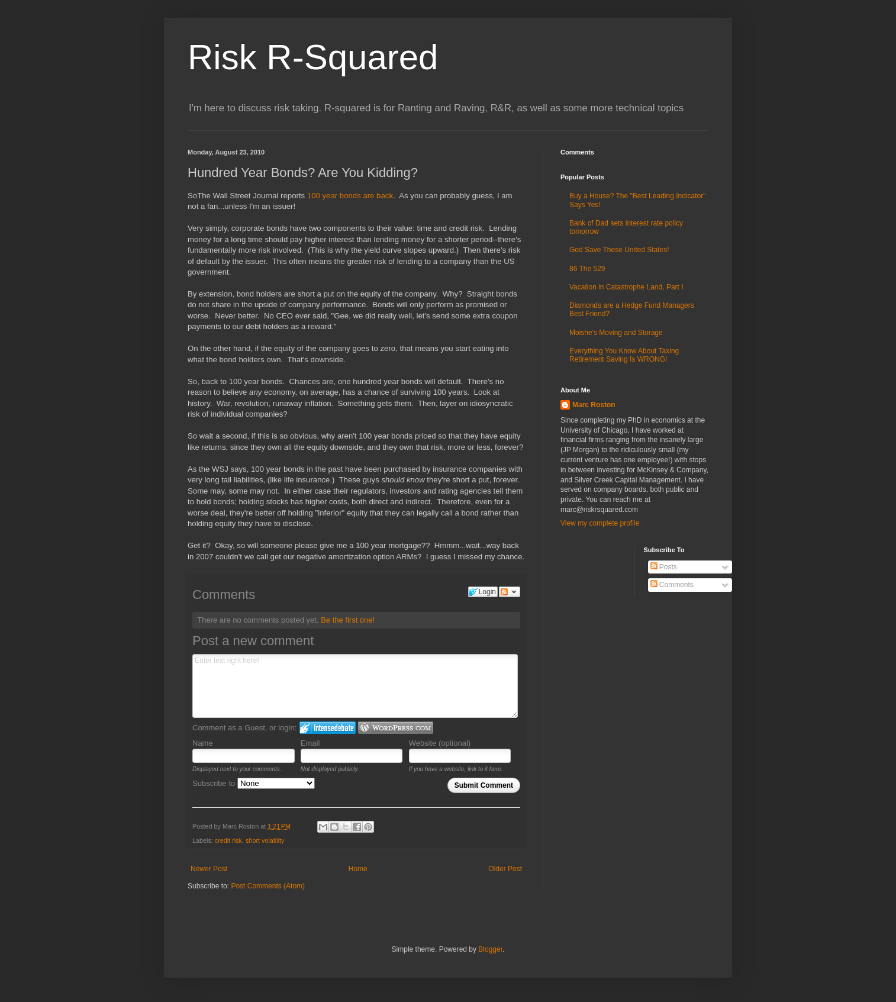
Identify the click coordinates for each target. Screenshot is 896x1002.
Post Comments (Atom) (268, 886)
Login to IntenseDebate (327, 727)
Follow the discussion (509, 592)
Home (358, 869)
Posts (663, 567)
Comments (672, 585)
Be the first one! (348, 620)
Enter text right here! (355, 686)
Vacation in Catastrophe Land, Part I (626, 287)
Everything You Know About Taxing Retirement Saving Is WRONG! (624, 355)
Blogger (490, 949)
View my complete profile (599, 523)
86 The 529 (587, 269)
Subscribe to (253, 783)
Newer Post (209, 869)
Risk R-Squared (313, 57)
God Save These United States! (619, 250)
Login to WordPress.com (395, 727)
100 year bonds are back (350, 195)
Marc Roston (593, 405)
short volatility (265, 840)
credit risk (228, 840)
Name (202, 743)
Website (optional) (440, 743)
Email (310, 743)
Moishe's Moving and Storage (616, 332)
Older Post (505, 869)
